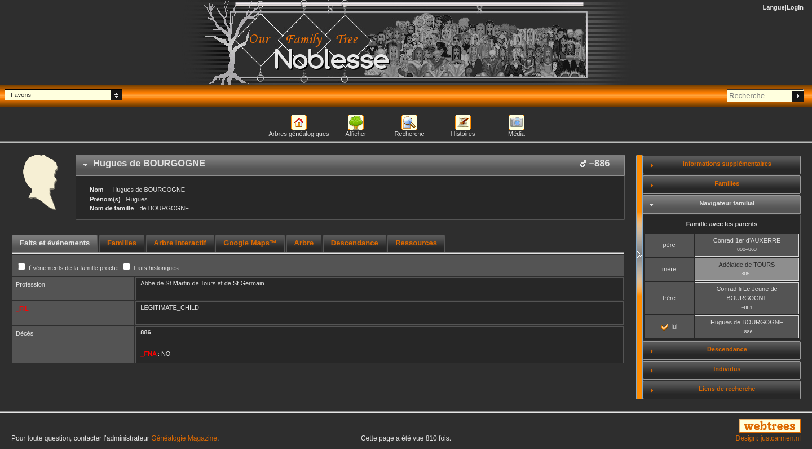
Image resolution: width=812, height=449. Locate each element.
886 (145, 332)
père (669, 244)
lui (669, 326)
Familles (726, 183)
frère (669, 297)
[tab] (350, 165)
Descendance (727, 349)
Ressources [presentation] (416, 243)
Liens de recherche (727, 388)
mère (669, 269)
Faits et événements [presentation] (55, 243)
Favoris (21, 94)
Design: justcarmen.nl (768, 438)
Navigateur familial (726, 203)
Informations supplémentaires (727, 163)
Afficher (355, 133)
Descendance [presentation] (354, 243)
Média (516, 133)
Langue (774, 7)
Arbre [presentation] (304, 243)
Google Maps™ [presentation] (250, 243)
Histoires (463, 133)
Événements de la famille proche (69, 268)
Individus (726, 369)
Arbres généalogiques (298, 133)
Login (795, 7)
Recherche (409, 133)
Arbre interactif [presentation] (180, 243)
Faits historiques (151, 268)
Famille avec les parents (722, 224)
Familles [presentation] (121, 243)
